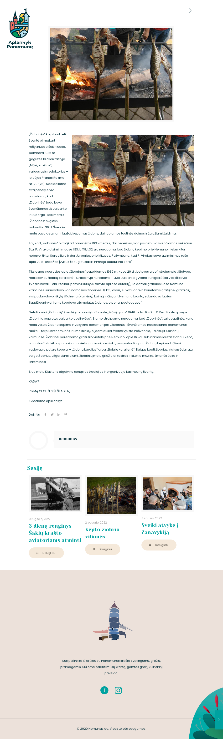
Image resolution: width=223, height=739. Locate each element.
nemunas (68, 438)
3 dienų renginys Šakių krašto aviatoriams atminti (55, 533)
